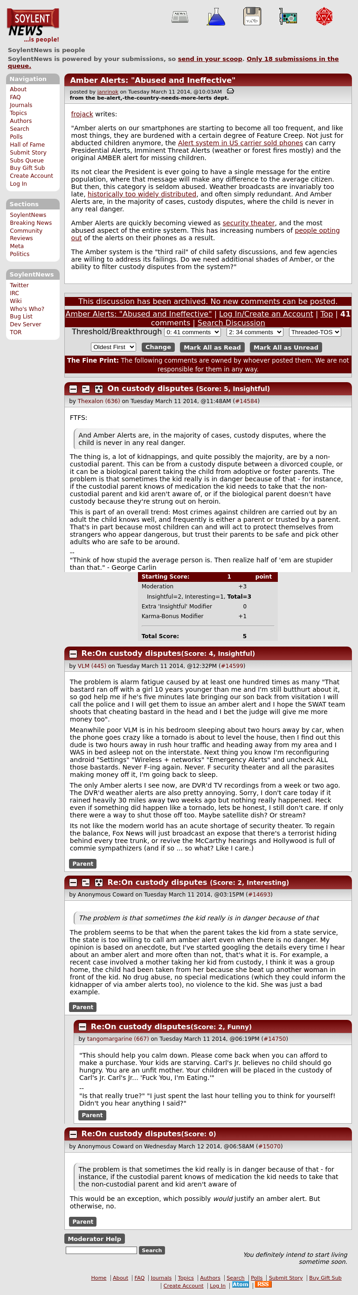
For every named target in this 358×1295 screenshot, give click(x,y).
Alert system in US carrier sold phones (240, 143)
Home (98, 1278)
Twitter (19, 285)
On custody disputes (150, 388)
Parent (82, 863)
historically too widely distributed (142, 194)
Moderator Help (94, 1238)
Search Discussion (231, 322)
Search (19, 129)
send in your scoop (210, 58)
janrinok (107, 92)
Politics (19, 254)
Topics (18, 113)
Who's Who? (27, 309)
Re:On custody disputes (131, 653)
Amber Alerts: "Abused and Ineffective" (152, 80)
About (18, 89)
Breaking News (31, 223)
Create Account (31, 176)
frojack (82, 114)
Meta (17, 246)
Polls (16, 137)
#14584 (246, 401)
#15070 (269, 1146)
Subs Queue (27, 160)
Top (326, 314)
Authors (21, 121)
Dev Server (25, 324)
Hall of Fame (27, 145)
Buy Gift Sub (27, 168)
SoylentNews (33, 25)
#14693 (259, 894)
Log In (18, 184)
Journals (21, 105)
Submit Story (28, 152)
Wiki (15, 301)
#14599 (232, 666)
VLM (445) (92, 666)
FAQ (15, 97)
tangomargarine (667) (118, 1039)
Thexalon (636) (99, 401)
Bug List (21, 316)
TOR (15, 332)
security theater (249, 223)
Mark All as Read (212, 347)
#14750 (274, 1039)
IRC (14, 293)
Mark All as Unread (286, 347)
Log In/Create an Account (266, 314)
